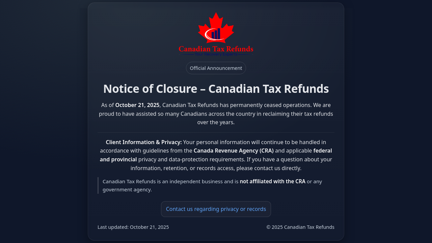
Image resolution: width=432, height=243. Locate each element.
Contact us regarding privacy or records (216, 209)
